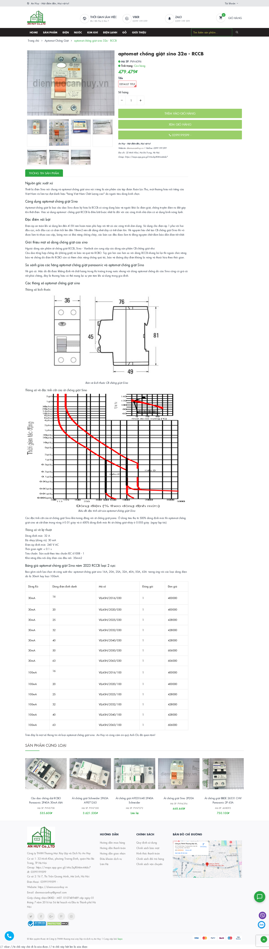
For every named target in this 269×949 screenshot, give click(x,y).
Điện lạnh (110, 32)
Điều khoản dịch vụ (111, 859)
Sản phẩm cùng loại (46, 745)
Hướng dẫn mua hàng (112, 842)
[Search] (237, 32)
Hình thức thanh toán (148, 853)
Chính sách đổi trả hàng (150, 859)
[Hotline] (11, 938)
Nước (78, 32)
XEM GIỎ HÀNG (180, 124)
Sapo (120, 938)
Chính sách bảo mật (147, 848)
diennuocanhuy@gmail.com (51, 892)
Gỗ (124, 32)
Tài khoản (230, 3)
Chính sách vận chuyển (149, 864)
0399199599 (181, 135)
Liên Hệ (104, 864)
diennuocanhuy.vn (135, 148)
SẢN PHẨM (50, 32)
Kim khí (92, 32)
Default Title (127, 84)
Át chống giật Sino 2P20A (179, 798)
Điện (66, 32)
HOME (34, 32)
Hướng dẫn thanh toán (113, 848)
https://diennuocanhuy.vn (53, 887)
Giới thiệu (139, 32)
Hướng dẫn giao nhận (112, 853)
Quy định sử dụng (146, 842)
